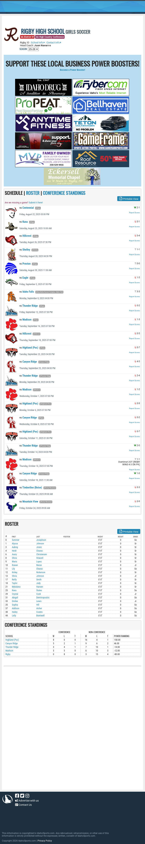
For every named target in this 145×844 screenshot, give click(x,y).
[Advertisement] (72, 708)
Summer (15, 540)
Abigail (15, 597)
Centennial (26, 207)
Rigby (7, 654)
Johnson (40, 543)
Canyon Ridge (28, 361)
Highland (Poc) (28, 347)
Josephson (41, 540)
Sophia (15, 604)
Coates (39, 612)
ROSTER (32, 192)
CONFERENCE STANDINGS (64, 192)
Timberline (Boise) (30, 487)
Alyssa (15, 543)
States (39, 590)
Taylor (14, 583)
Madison (25, 319)
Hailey (14, 612)
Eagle (23, 277)
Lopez (39, 561)
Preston (25, 263)
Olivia (14, 558)
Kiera (14, 590)
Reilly (14, 579)
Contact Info (53, 42)
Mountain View (28, 501)
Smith (38, 579)
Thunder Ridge (28, 305)
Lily (13, 568)
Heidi (14, 550)
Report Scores (134, 213)
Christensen (41, 554)
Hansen (39, 586)
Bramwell (40, 615)
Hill (37, 604)
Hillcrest (25, 235)
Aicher (39, 608)
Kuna (23, 221)
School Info (38, 42)
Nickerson (40, 572)
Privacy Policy (45, 840)
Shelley (24, 249)
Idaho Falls (26, 291)
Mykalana (16, 586)
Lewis (38, 601)
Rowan (15, 565)
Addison (15, 608)
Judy (38, 583)
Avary (14, 554)
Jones (39, 547)
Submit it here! (36, 202)
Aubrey (15, 547)
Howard (39, 558)
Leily (14, 615)
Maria (14, 561)
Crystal (15, 594)
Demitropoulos (42, 597)
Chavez (39, 550)
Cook (38, 594)
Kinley (14, 572)
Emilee (15, 601)
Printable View (128, 198)
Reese (39, 565)
